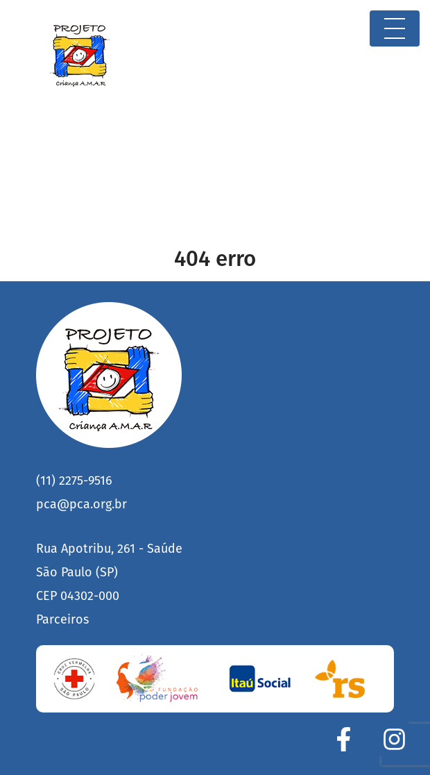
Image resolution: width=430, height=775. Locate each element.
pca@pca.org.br (81, 504)
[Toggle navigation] (395, 28)
